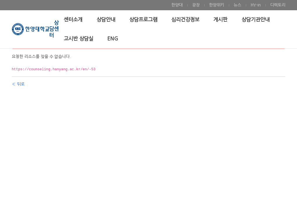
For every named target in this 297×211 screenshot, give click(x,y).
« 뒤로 (18, 84)
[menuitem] (177, 5)
